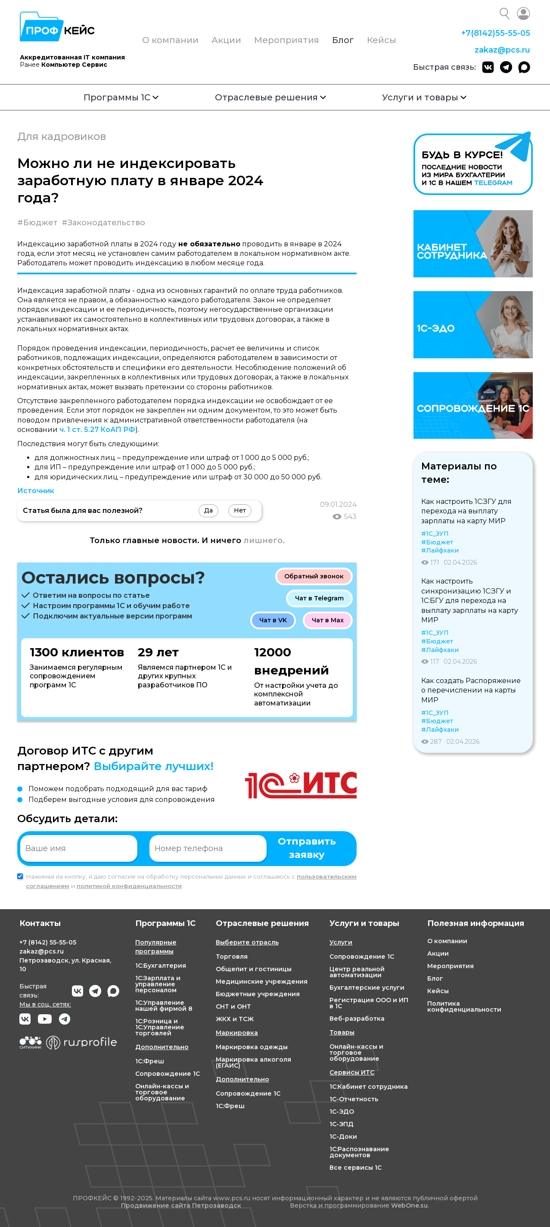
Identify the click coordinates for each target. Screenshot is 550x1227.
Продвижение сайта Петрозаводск (181, 1205)
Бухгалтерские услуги (366, 988)
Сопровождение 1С (167, 1074)
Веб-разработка (357, 1019)
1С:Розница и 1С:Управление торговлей (159, 1027)
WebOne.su (409, 1205)
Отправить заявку (307, 848)
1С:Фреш (149, 1061)
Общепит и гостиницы (254, 969)
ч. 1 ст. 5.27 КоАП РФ (97, 430)
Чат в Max (328, 620)
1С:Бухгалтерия (160, 966)
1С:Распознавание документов (359, 1152)
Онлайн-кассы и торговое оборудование (162, 1092)
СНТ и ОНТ (233, 1006)
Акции (226, 40)
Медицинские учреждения (262, 981)
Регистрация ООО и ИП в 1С (368, 1003)
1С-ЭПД (341, 1124)
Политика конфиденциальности (464, 1006)
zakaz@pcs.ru (502, 50)
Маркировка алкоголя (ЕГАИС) (253, 1062)
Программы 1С (121, 97)
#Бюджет (37, 222)
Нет (240, 510)
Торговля (232, 957)
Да (208, 510)
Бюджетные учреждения (258, 994)
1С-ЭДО (341, 1112)
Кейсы (381, 40)
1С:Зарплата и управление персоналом (157, 984)
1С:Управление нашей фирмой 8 (164, 1006)
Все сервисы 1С (355, 1168)
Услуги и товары (424, 97)
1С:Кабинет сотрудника (368, 1087)
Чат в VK (273, 620)
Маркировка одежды (252, 1047)
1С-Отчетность (353, 1099)
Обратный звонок (314, 576)
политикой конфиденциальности (129, 885)
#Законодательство (103, 222)
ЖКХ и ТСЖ (235, 1019)
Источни (33, 491)
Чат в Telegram (319, 598)
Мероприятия (286, 40)
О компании (170, 40)
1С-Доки (343, 1137)
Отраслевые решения (270, 97)
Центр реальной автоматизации (357, 972)
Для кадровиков (61, 136)
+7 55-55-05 (495, 33)
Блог (343, 40)
